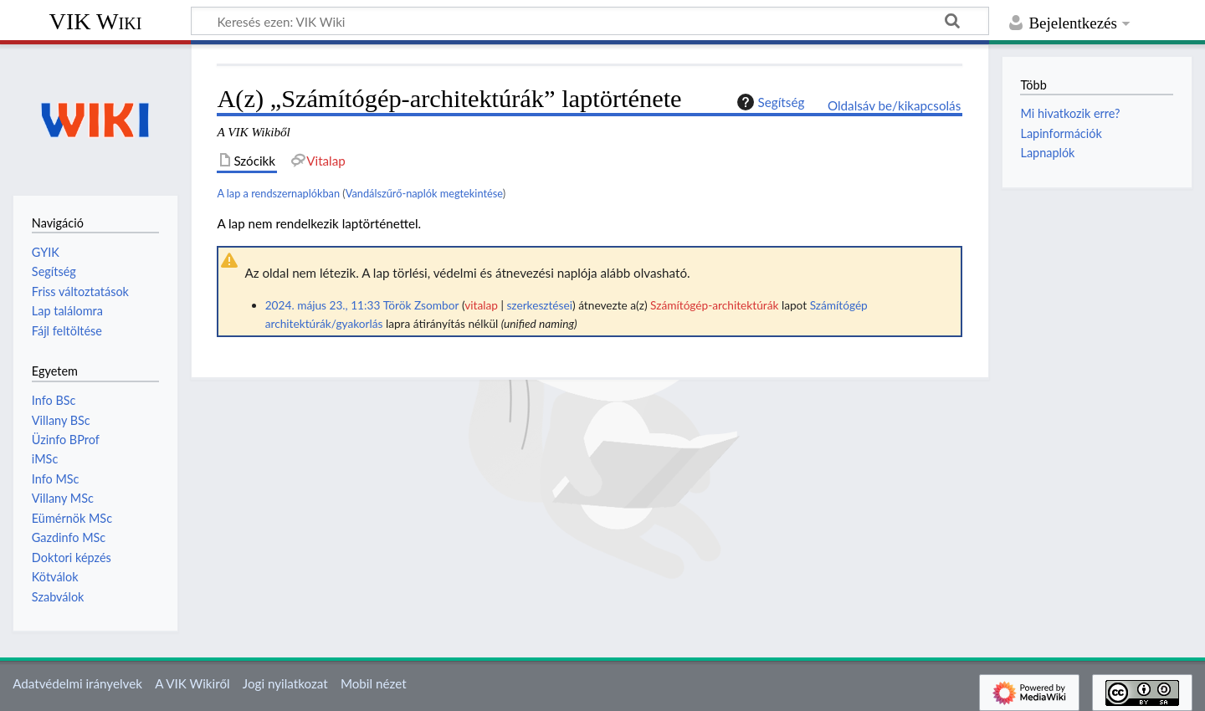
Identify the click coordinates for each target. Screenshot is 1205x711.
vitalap (481, 305)
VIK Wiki (95, 21)
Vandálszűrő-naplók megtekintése (424, 193)
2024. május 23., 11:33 (323, 305)
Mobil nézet (374, 683)
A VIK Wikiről (192, 683)
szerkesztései (539, 305)
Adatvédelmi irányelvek (77, 683)
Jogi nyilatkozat (285, 683)
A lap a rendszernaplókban (278, 193)
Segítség (769, 102)
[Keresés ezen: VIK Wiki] (590, 21)
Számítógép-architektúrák (714, 305)
